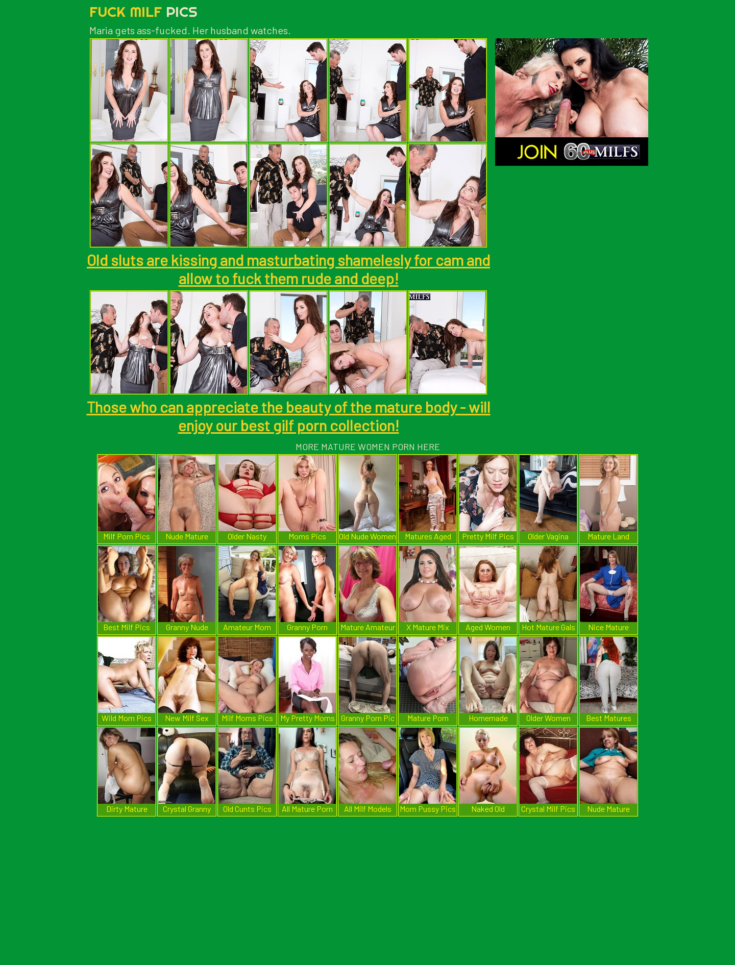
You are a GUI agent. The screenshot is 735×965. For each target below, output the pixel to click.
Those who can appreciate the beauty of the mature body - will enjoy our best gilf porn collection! (289, 416)
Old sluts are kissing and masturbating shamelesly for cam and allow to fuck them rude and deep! (288, 269)
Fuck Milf (143, 11)
